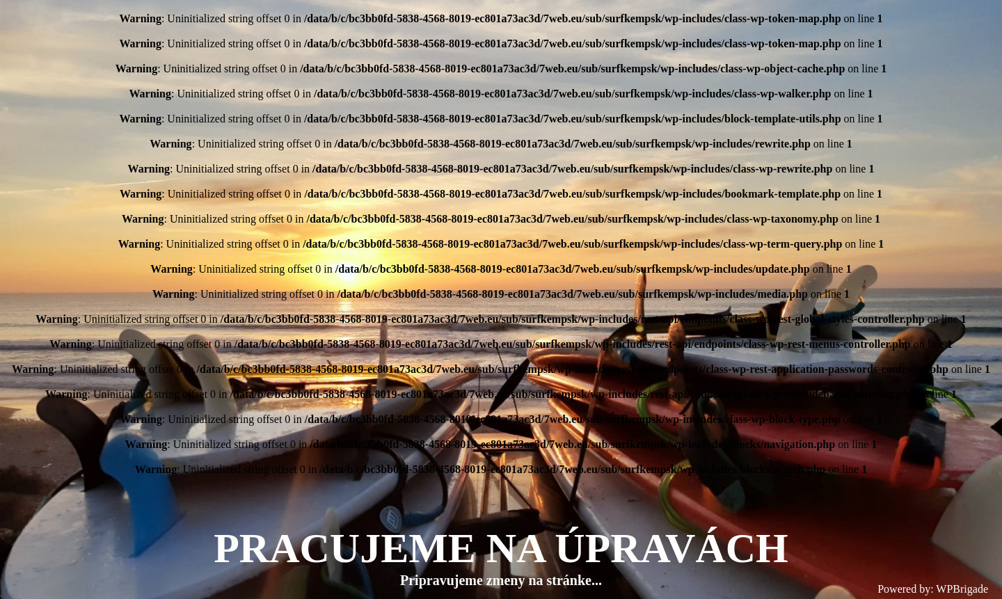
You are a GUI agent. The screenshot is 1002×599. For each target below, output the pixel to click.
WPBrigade (962, 589)
